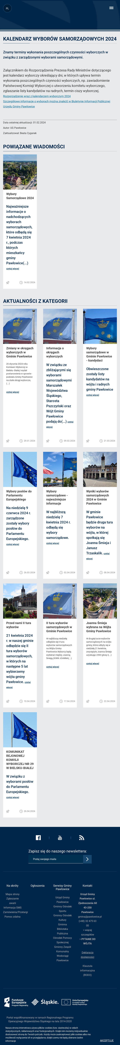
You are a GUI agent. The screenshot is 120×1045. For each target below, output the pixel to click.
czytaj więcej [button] (12, 268)
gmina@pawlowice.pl (90, 916)
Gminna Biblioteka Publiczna (62, 929)
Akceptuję (107, 1040)
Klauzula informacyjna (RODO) (87, 970)
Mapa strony (13, 894)
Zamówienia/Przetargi (15, 912)
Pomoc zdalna (12, 916)
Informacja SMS (13, 907)
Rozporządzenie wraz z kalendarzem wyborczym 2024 (37, 96)
